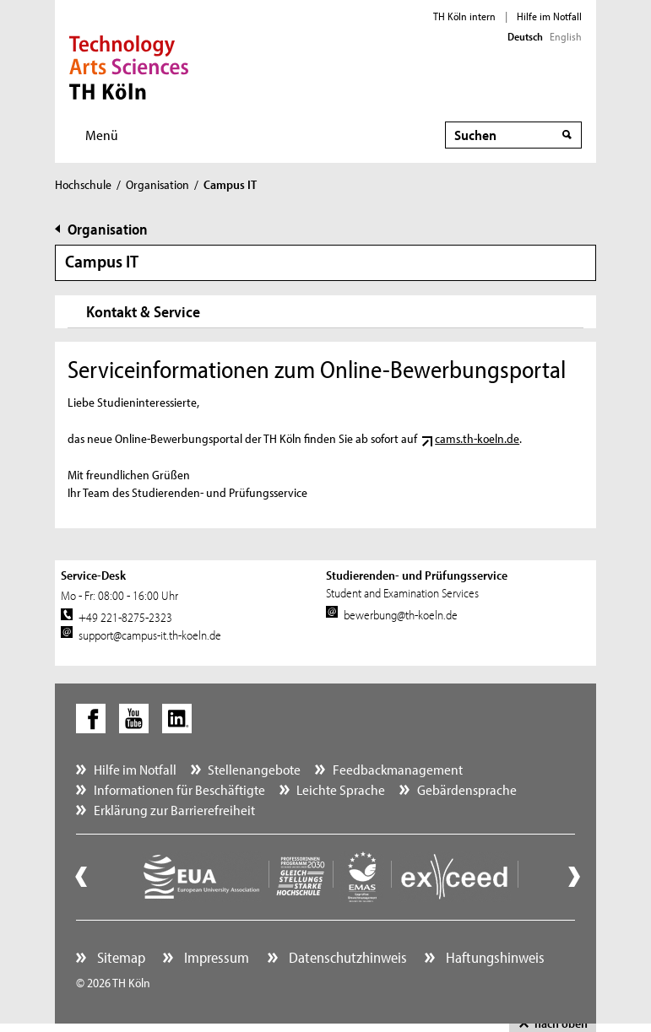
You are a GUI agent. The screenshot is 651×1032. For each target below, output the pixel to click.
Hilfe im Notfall (549, 16)
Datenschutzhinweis (346, 957)
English (566, 36)
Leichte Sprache (340, 789)
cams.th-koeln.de (477, 438)
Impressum (215, 957)
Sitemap (119, 957)
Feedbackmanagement (398, 769)
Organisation (157, 184)
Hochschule (83, 184)
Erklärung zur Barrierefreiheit (174, 810)
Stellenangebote (254, 769)
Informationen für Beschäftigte (179, 789)
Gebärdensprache (467, 789)
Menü (101, 134)
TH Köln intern (464, 16)
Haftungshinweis (493, 957)
